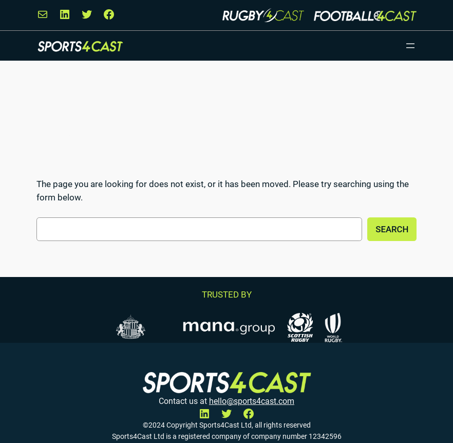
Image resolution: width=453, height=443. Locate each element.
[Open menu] (410, 46)
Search (391, 229)
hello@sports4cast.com (251, 401)
